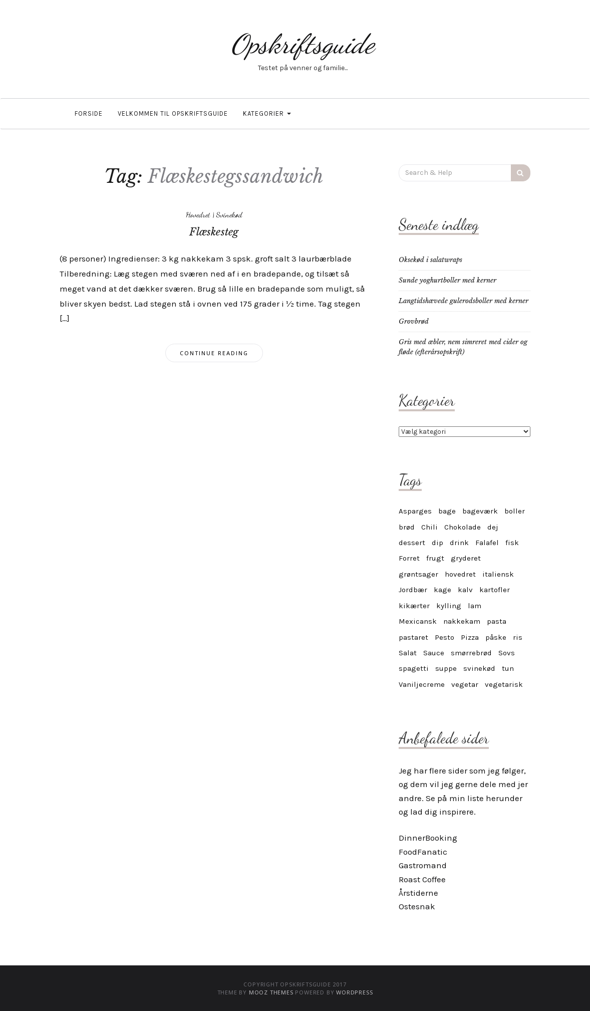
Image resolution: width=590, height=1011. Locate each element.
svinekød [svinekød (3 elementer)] (479, 668)
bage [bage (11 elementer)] (447, 511)
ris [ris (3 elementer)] (517, 637)
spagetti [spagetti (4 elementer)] (414, 668)
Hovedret (198, 214)
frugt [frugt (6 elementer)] (435, 558)
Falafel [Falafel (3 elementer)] (487, 542)
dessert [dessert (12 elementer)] (412, 542)
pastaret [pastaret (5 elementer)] (413, 637)
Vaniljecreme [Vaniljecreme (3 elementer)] (422, 684)
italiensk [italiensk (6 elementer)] (498, 574)
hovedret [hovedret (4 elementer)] (460, 574)
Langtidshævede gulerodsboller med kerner (463, 301)
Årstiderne (418, 893)
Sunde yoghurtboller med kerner (447, 280)
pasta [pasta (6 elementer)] (496, 621)
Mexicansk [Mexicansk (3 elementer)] (418, 621)
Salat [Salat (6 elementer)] (408, 652)
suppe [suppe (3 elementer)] (446, 668)
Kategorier (267, 113)
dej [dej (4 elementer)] (492, 527)
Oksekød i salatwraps (430, 260)
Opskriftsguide (302, 44)
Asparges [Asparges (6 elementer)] (415, 511)
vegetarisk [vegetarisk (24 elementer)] (504, 684)
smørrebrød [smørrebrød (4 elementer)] (471, 652)
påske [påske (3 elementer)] (495, 637)
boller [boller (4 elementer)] (514, 511)
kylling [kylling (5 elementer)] (448, 605)
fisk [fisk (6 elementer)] (512, 542)
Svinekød (229, 214)
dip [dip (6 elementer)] (437, 542)
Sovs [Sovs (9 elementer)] (506, 652)
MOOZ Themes (271, 992)
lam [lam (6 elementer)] (474, 605)
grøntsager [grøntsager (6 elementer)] (418, 574)
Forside (89, 113)
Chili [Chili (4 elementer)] (429, 527)
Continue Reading (214, 353)
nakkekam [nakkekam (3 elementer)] (461, 621)
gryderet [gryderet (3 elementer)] (466, 558)
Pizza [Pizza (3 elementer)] (470, 637)
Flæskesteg (213, 232)
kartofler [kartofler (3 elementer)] (494, 589)
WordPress (354, 992)
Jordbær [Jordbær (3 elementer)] (413, 589)
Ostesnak (417, 906)
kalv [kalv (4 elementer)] (465, 589)
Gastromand (423, 865)
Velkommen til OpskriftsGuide (173, 113)
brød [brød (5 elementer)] (407, 527)
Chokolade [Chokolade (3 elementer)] (462, 527)
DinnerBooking (428, 838)
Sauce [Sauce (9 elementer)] (433, 652)
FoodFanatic (423, 852)
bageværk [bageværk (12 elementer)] (480, 511)
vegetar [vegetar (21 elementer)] (464, 684)
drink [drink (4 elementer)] (459, 542)
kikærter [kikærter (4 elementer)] (414, 605)
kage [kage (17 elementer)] (442, 589)
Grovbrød (414, 321)
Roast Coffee (422, 879)
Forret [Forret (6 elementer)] (409, 558)
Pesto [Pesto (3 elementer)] (444, 637)
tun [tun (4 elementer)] (508, 668)
